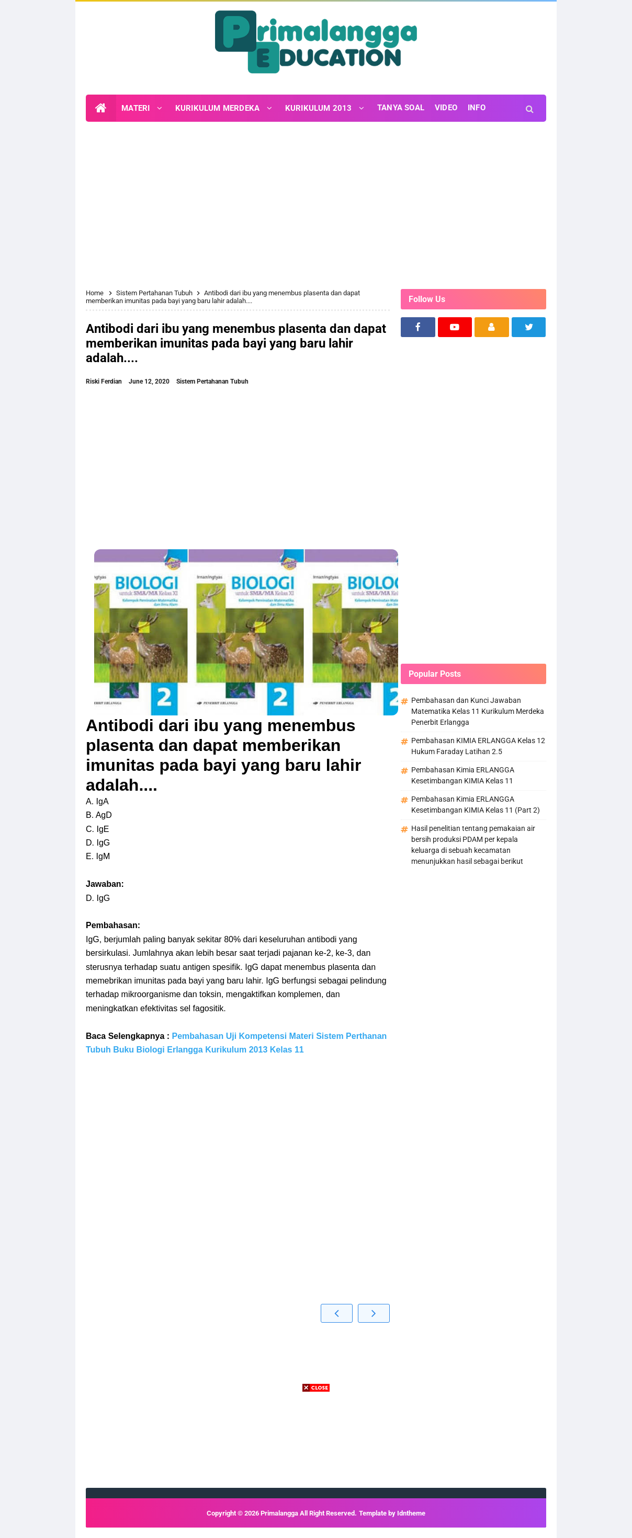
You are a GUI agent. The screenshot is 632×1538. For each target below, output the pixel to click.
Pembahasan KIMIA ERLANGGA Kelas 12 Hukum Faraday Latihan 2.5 (478, 746)
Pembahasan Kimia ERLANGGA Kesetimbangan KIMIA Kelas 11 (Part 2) (475, 804)
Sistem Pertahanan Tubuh (212, 381)
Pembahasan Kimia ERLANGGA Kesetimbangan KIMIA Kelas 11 (462, 775)
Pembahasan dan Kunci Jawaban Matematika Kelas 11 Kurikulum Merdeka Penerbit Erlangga (477, 711)
